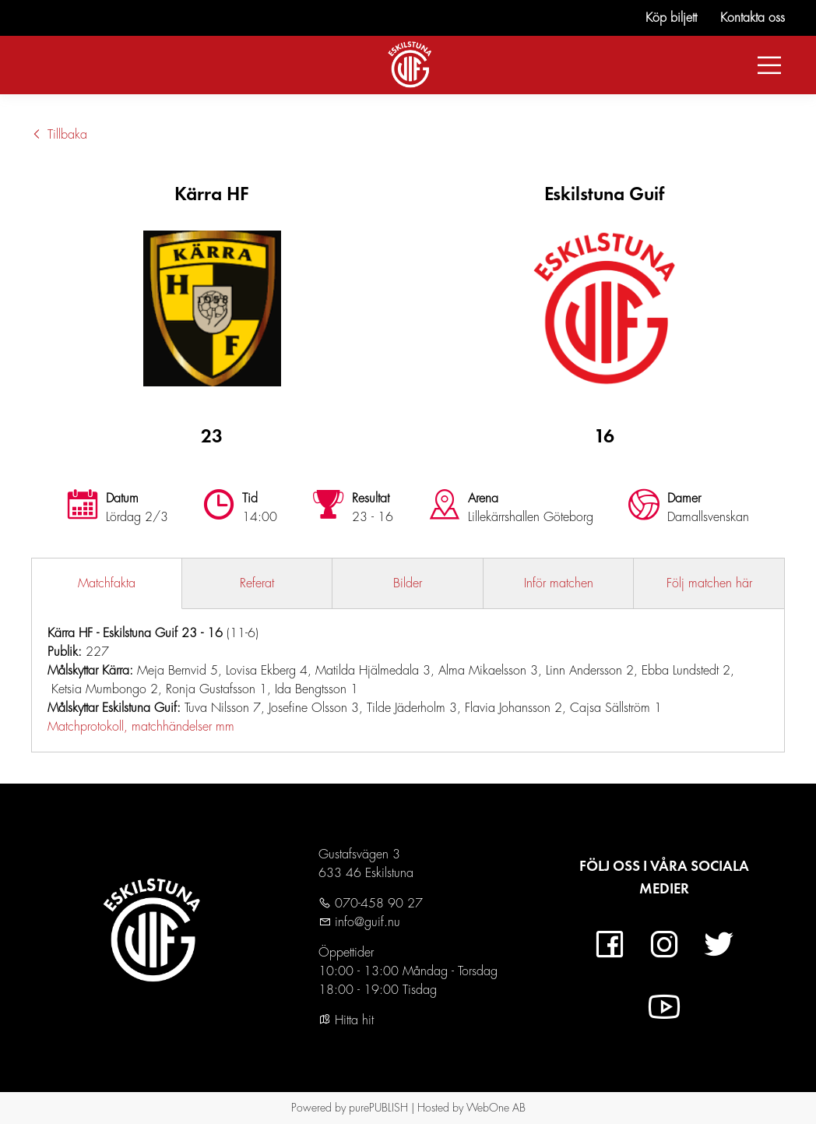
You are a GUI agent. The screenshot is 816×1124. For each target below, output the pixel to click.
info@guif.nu (365, 922)
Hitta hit (346, 1020)
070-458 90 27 (377, 903)
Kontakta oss (752, 18)
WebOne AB (496, 1107)
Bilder (407, 583)
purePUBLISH (378, 1107)
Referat (257, 583)
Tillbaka (59, 134)
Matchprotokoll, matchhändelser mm (140, 727)
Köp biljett (671, 18)
